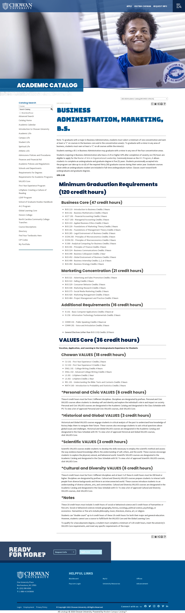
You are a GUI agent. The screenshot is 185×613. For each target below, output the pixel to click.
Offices (139, 578)
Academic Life (25, 133)
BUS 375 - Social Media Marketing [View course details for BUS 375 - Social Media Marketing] (80, 291)
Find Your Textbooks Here (30, 235)
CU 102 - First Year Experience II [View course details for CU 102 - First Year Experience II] (79, 365)
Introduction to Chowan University (34, 129)
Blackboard (73, 578)
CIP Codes (23, 239)
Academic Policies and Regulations (34, 163)
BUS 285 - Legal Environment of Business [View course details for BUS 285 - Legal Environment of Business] (83, 233)
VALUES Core (24, 181)
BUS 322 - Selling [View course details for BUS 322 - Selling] (72, 281)
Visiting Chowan (142, 6)
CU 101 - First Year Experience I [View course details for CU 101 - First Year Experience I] (78, 361)
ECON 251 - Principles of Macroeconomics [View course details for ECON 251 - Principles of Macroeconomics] (83, 240)
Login (19, 607)
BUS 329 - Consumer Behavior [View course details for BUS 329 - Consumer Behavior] (78, 284)
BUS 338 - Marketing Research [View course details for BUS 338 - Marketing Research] (78, 287)
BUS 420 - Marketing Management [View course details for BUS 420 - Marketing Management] (80, 294)
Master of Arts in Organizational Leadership (97, 158)
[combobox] (144, 98)
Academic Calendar (27, 124)
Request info (64, 552)
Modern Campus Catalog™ (115, 611)
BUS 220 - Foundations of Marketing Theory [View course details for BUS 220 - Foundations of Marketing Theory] (84, 226)
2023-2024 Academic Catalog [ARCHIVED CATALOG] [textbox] (137, 99)
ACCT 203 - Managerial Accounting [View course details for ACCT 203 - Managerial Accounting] (80, 219)
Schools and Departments (30, 168)
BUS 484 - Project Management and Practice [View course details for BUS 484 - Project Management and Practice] (84, 298)
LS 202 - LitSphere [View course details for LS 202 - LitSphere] (73, 378)
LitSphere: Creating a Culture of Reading (32, 191)
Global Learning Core (28, 210)
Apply (129, 6)
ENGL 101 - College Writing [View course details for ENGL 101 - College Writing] (77, 368)
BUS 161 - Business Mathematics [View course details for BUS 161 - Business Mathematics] (79, 212)
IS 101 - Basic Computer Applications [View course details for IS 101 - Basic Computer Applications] (81, 311)
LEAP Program (25, 197)
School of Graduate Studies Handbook (36, 201)
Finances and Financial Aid (30, 159)
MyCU (105, 578)
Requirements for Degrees (30, 172)
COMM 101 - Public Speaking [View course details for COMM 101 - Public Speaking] (77, 322)
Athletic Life (24, 150)
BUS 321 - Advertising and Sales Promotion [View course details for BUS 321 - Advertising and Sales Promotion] (84, 277)
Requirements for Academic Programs (36, 177)
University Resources (111, 583)
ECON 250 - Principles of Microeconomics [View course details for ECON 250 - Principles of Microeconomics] (83, 236)
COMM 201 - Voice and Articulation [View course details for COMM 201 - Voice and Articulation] (80, 325)
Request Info (160, 6)
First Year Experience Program (32, 185)
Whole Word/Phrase (27, 113)
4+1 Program (24, 206)
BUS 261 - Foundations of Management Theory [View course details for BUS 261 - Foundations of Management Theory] (86, 229)
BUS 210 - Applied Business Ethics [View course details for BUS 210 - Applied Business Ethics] (80, 223)
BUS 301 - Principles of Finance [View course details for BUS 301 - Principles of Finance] (78, 247)
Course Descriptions (27, 226)
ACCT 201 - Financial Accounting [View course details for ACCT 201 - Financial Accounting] (79, 216)
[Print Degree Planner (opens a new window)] (152, 104)
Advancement (142, 583)
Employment (28, 607)
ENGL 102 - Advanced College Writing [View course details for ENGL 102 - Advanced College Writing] (81, 372)
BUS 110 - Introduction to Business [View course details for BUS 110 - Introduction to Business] (80, 209)
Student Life (24, 142)
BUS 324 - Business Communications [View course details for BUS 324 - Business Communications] (81, 250)
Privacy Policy (41, 607)
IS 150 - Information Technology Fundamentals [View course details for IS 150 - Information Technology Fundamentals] (85, 315)
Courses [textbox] (22, 106)
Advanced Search (26, 116)
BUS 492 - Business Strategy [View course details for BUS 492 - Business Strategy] (77, 264)
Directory (23, 231)
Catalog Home (25, 120)
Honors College (25, 215)
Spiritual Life (24, 146)
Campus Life (24, 137)
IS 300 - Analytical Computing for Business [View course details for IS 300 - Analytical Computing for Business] (83, 243)
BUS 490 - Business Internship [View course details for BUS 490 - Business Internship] (78, 260)
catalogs (64, 611)
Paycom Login (75, 583)
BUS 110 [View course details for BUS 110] (94, 332)
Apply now (91, 552)
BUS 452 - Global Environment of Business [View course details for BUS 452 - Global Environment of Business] (83, 257)
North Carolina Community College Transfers (34, 221)
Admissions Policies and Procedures (35, 155)
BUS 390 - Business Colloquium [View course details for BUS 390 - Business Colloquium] (78, 253)
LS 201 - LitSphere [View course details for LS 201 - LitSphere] (73, 375)
